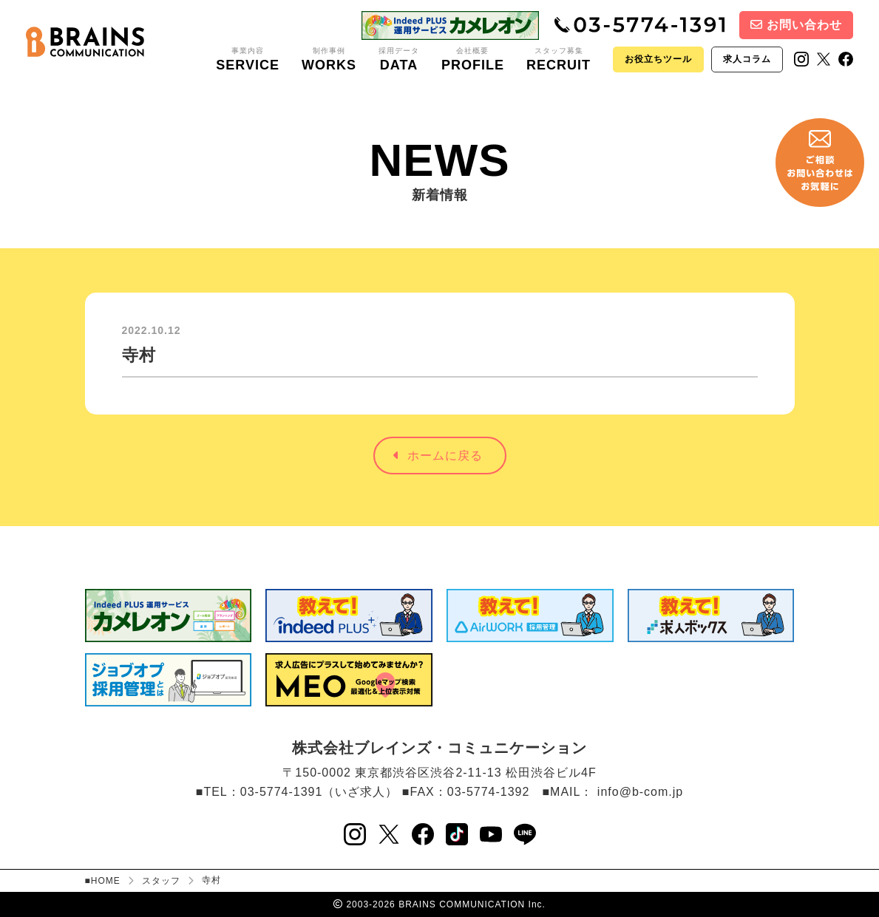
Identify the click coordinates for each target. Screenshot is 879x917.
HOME (106, 881)
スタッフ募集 (558, 60)
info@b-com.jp (640, 791)
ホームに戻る (438, 455)
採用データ (399, 60)
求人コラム (747, 59)
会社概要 (472, 60)
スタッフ (161, 881)
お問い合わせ (796, 24)
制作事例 (329, 60)
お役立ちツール (658, 59)
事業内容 (247, 60)
